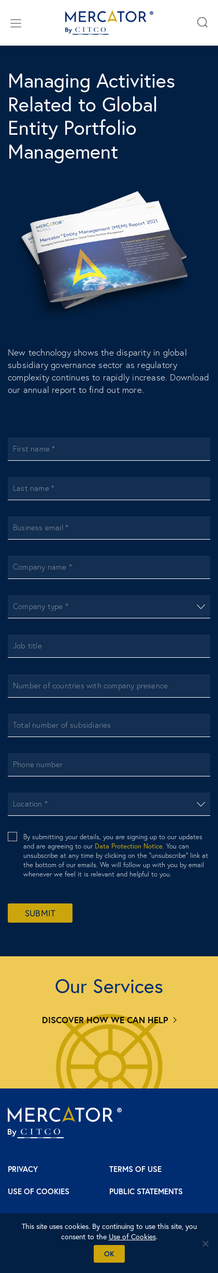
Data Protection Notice (129, 846)
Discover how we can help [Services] (105, 1020)
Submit (40, 913)
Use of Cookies (38, 1191)
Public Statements (146, 1191)
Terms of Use (135, 1169)
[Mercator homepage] (65, 1122)
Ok (109, 1253)
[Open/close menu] (15, 23)
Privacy (23, 1169)
